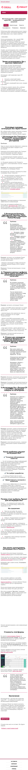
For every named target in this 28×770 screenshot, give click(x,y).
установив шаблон (15, 189)
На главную (14, 761)
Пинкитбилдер (10, 527)
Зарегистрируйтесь (6, 582)
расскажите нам (13, 205)
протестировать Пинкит (13, 636)
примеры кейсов (5, 554)
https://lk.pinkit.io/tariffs (7, 652)
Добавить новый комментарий (9, 728)
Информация (14, 766)
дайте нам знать (17, 671)
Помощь (14, 768)
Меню (4, 12)
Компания (14, 763)
